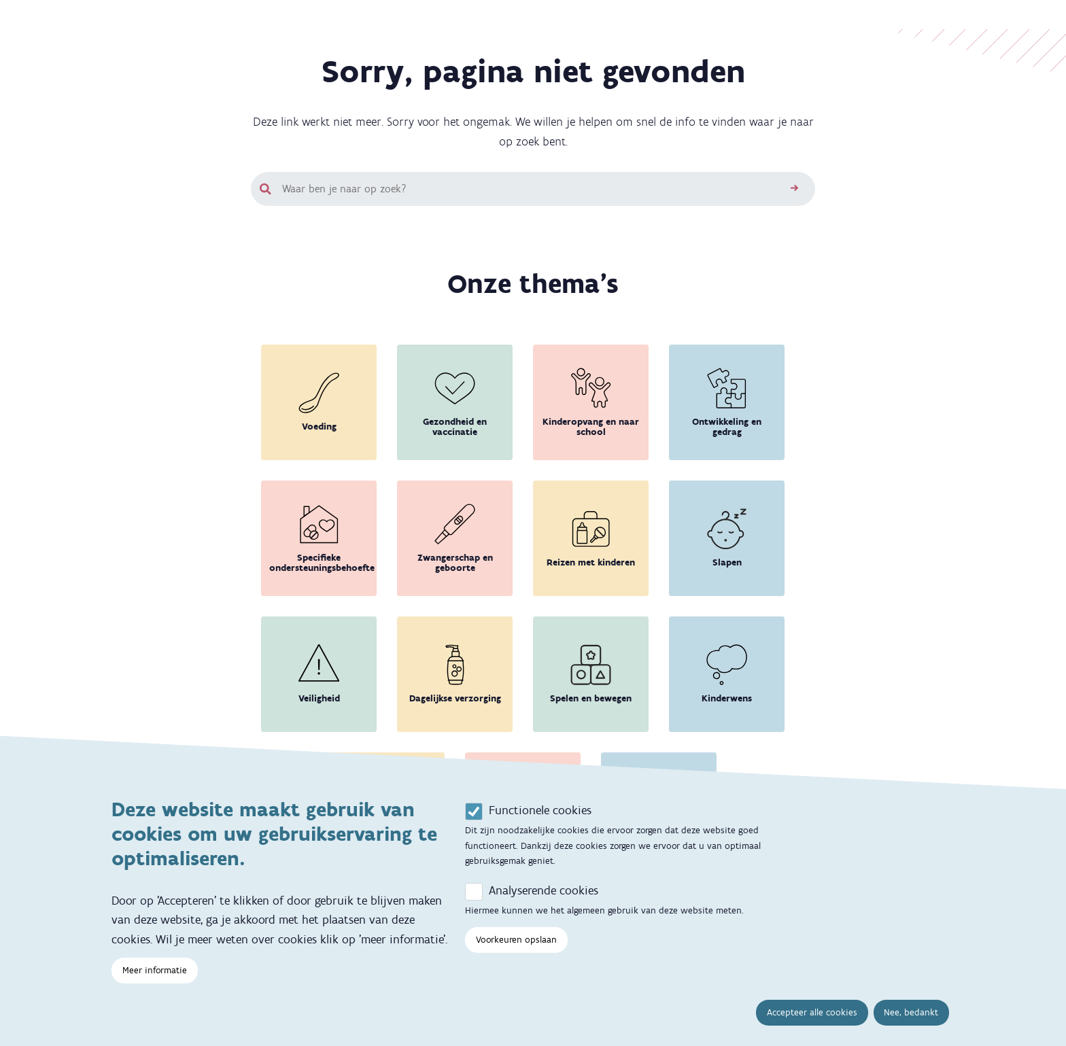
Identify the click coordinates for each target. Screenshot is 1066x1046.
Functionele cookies (540, 825)
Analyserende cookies (543, 905)
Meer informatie (154, 985)
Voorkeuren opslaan (516, 954)
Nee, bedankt (911, 1027)
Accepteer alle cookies (812, 1027)
